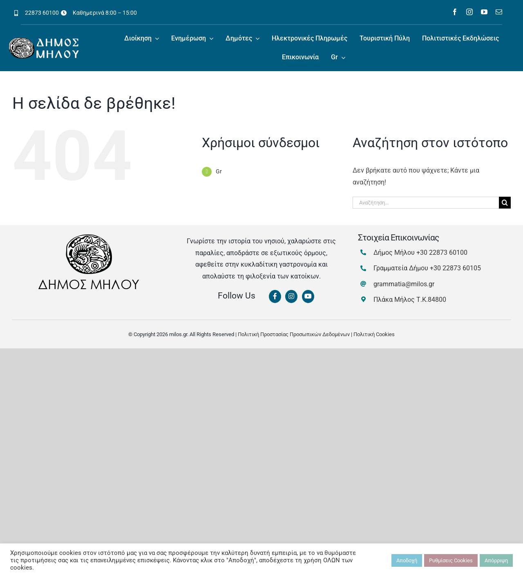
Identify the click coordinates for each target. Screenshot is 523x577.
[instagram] (469, 12)
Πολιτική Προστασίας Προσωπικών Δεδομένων (294, 334)
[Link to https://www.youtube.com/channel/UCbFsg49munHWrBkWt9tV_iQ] (308, 296)
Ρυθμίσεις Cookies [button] (451, 560)
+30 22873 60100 (441, 252)
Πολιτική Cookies (374, 334)
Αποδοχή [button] (406, 560)
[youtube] (484, 12)
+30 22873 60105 (455, 268)
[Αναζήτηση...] (426, 203)
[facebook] (454, 12)
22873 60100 (42, 12)
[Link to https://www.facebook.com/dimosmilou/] (275, 296)
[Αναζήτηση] (505, 203)
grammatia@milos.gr (403, 284)
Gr (219, 171)
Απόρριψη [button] (496, 560)
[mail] (499, 12)
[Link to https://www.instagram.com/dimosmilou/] (291, 296)
